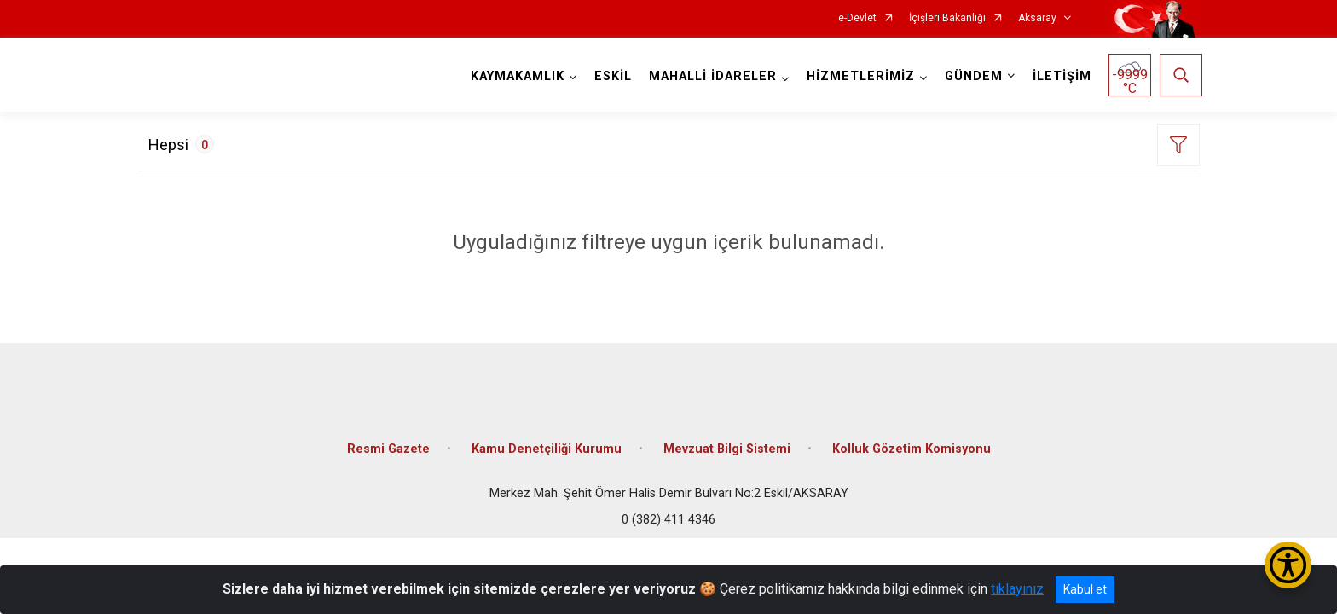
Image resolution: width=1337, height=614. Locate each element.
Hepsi (181, 144)
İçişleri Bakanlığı (947, 18)
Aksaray (1037, 18)
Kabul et (1085, 589)
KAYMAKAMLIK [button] (515, 76)
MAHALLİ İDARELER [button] (710, 76)
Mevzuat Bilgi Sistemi (726, 439)
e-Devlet (857, 18)
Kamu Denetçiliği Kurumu (547, 439)
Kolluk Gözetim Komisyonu (911, 439)
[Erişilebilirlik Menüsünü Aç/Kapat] (1288, 565)
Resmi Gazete (388, 439)
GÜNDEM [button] (971, 76)
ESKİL (610, 76)
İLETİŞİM (1059, 76)
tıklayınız (1017, 589)
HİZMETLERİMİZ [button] (858, 76)
